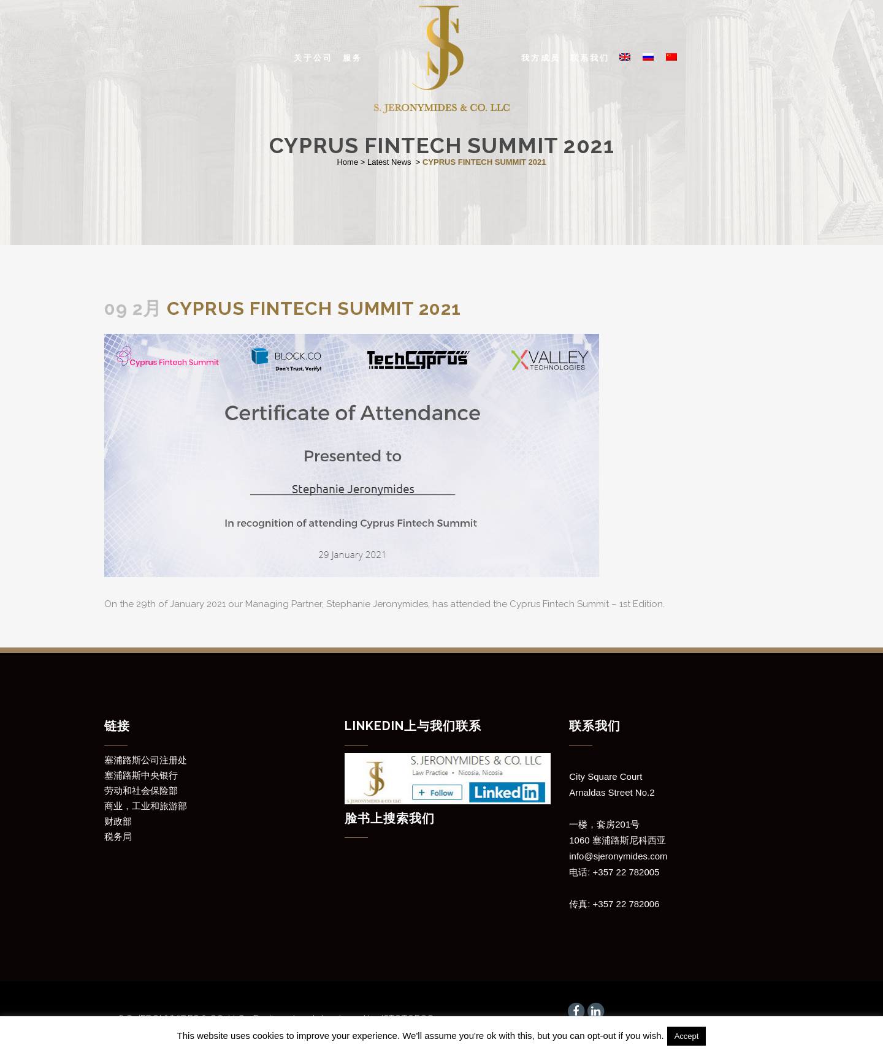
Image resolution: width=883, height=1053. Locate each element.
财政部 (118, 821)
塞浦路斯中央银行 (141, 775)
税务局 (118, 836)
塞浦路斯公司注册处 (145, 760)
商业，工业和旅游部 (145, 806)
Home (347, 162)
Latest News (389, 162)
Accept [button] (687, 1036)
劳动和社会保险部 (141, 790)
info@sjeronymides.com (618, 856)
